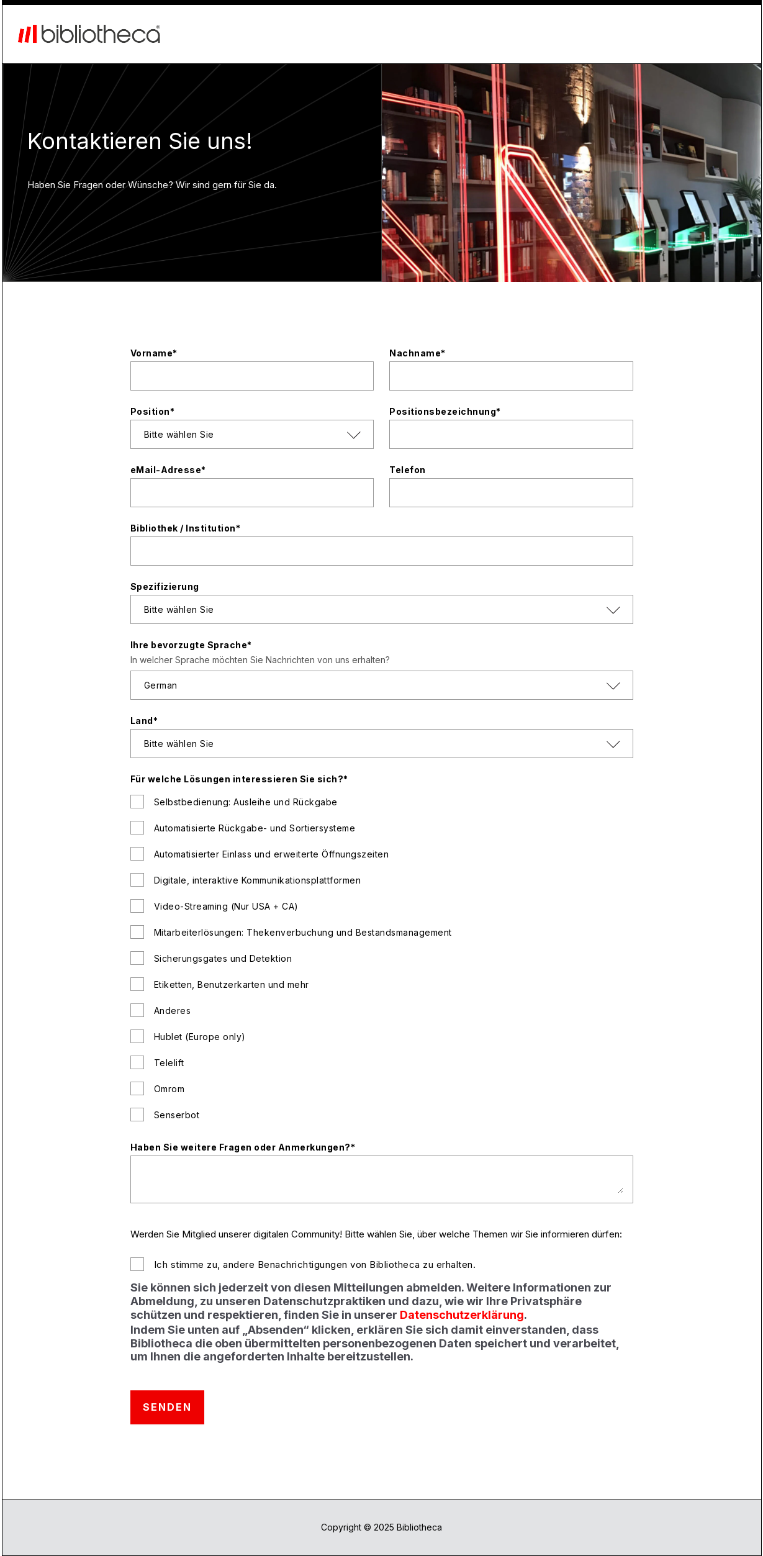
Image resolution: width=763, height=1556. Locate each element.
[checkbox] (381, 956)
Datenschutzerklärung (462, 1314)
